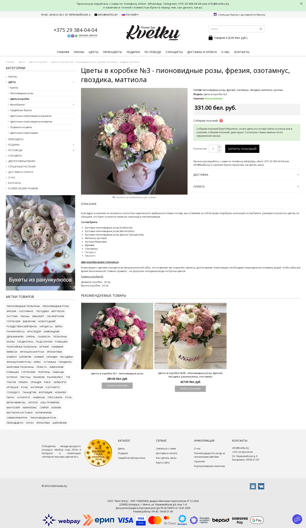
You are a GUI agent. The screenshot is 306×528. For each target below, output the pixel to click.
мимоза (12, 351)
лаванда (58, 372)
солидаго (13, 392)
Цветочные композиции (24, 133)
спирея (44, 407)
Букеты (14, 87)
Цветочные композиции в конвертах (31, 121)
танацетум (29, 392)
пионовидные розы (56, 306)
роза (68, 397)
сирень (30, 336)
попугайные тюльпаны (22, 346)
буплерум (25, 357)
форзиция (45, 392)
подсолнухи (44, 341)
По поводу (152, 52)
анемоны (39, 397)
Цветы (93, 52)
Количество (200, 148)
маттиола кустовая (20, 412)
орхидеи (51, 357)
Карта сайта (163, 462)
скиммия (57, 346)
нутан (30, 422)
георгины (44, 372)
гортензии (28, 372)
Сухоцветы (174, 52)
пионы (24, 316)
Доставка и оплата (202, 52)
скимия (39, 357)
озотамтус (52, 387)
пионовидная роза (43, 417)
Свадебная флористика (131, 458)
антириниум (43, 412)
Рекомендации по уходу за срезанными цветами (209, 455)
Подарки (133, 52)
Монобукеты (17, 104)
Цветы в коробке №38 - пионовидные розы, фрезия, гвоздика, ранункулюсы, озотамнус (190, 374)
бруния (44, 346)
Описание (88, 204)
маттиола (58, 311)
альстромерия (49, 402)
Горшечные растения (22, 166)
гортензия (13, 321)
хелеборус (60, 382)
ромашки (61, 341)
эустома (12, 316)
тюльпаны (60, 336)
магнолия (13, 407)
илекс (37, 362)
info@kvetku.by (106, 14)
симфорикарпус (17, 417)
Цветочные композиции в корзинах (31, 116)
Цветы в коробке (19, 99)
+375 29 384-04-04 (189, 3)
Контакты (241, 52)
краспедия (34, 331)
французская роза (32, 351)
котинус (12, 377)
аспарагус (23, 397)
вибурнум (29, 321)
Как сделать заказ (166, 458)
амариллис (29, 407)
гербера (23, 382)
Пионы (79, 52)
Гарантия (199, 461)
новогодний (46, 321)
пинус (11, 397)
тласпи (11, 382)
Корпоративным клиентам (209, 466)
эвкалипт (38, 316)
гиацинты (65, 362)
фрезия (11, 311)
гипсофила (55, 397)
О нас (225, 52)
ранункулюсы (16, 331)
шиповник (59, 422)
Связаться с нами (166, 448)
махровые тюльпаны (20, 367)
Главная (63, 52)
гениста (41, 367)
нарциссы (46, 326)
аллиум (56, 407)
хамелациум (51, 331)
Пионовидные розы (21, 93)
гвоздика (42, 311)
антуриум (36, 387)
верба (58, 326)
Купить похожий (242, 149)
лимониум (56, 367)
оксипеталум (55, 316)
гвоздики (66, 357)
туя (68, 377)
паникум (38, 377)
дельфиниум (15, 336)
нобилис (61, 392)
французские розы (19, 362)
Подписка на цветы (21, 127)
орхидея (35, 382)
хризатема (43, 422)
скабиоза (44, 336)
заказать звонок (88, 35)
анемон (12, 357)
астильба (50, 362)
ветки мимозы (16, 402)
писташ (25, 377)
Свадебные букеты (21, 110)
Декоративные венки (21, 161)
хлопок (33, 402)
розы (24, 387)
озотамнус (26, 311)
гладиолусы (25, 341)
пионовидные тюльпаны (23, 306)
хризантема (54, 351)
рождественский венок (22, 326)
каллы (11, 341)
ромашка (13, 372)
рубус (47, 382)
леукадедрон (15, 422)
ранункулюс (55, 377)
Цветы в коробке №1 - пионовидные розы (117, 373)
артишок (13, 387)
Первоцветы (112, 52)
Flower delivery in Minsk (23, 188)
